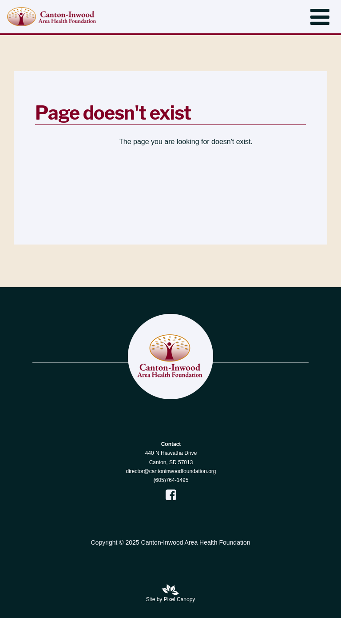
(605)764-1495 (171, 480)
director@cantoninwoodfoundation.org (171, 471)
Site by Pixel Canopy (170, 599)
